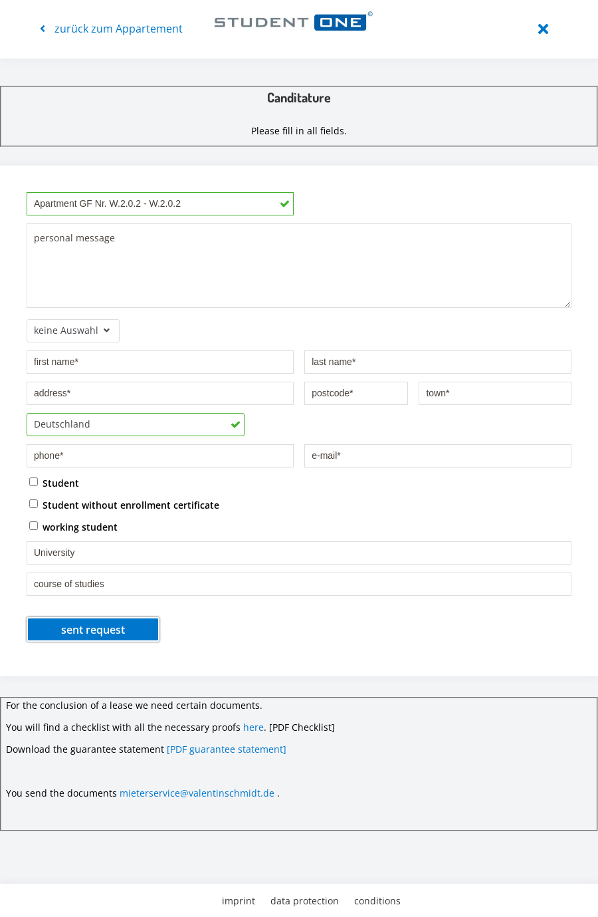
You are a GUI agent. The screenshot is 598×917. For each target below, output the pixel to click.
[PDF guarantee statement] (226, 749)
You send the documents (61, 793)
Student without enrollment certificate (131, 504)
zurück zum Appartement (111, 28)
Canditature (299, 97)
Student (61, 482)
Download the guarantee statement (85, 749)
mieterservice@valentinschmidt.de (197, 793)
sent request (93, 629)
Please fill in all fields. (299, 130)
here (253, 727)
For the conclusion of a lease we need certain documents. (134, 705)
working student (80, 526)
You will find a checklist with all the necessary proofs (123, 727)
